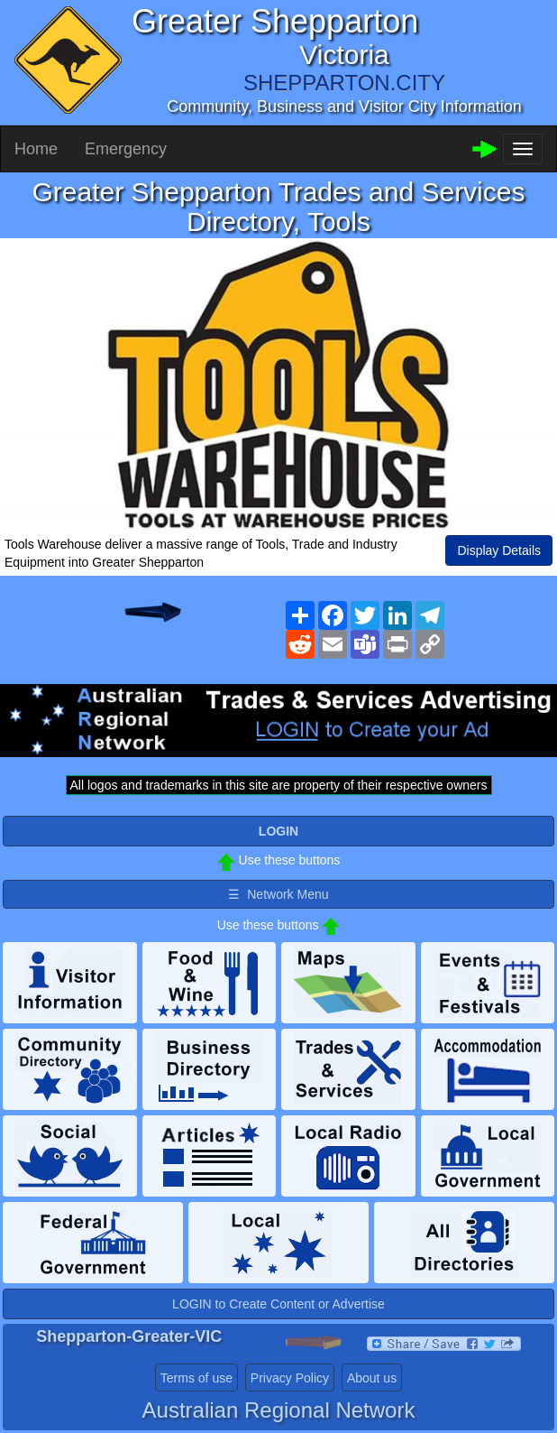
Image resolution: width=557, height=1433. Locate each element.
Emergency (126, 149)
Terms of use (196, 1378)
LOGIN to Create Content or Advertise (278, 1304)
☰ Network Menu (278, 894)
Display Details (499, 550)
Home (36, 149)
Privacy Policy (290, 1378)
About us (372, 1378)
